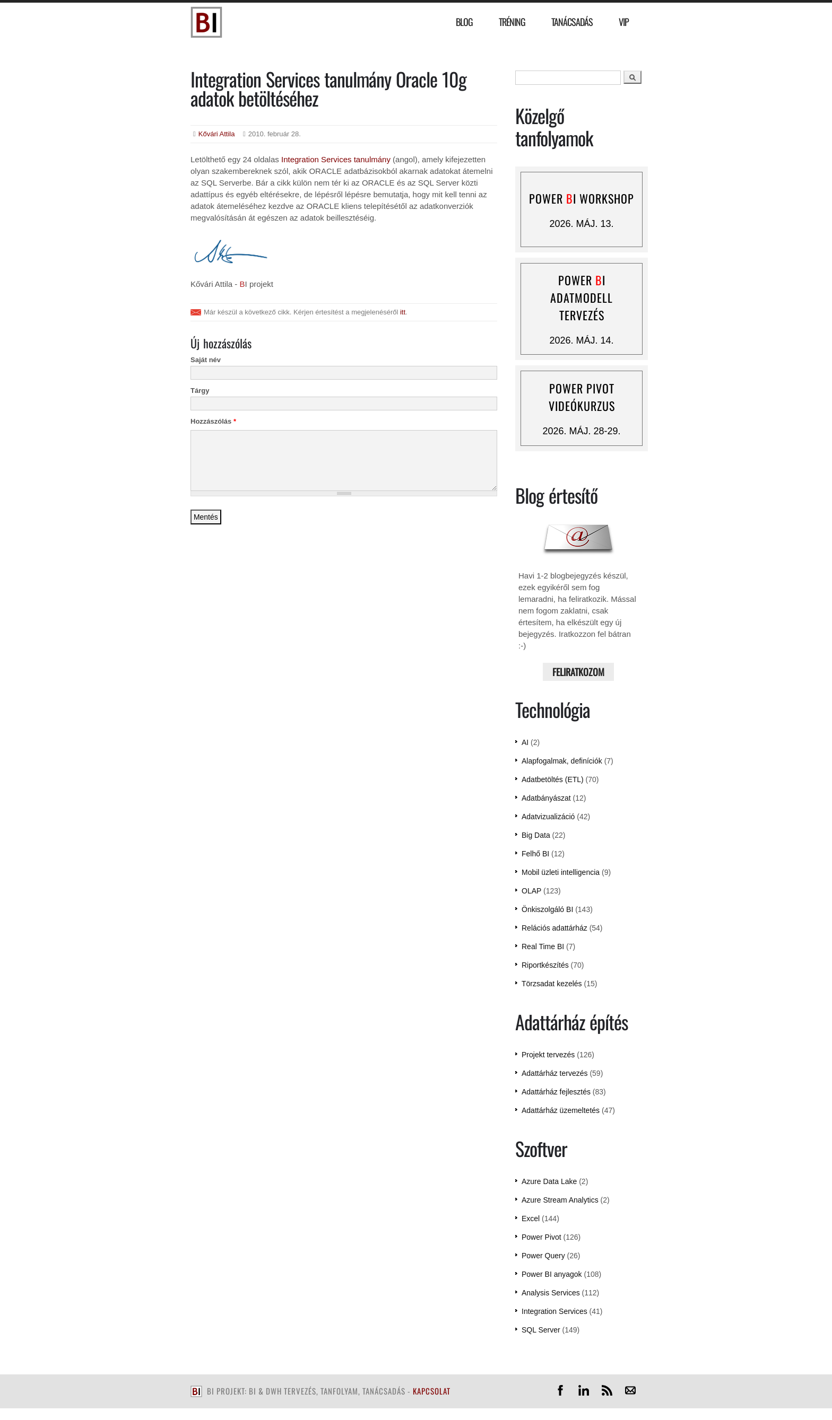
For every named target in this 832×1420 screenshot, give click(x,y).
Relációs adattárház (554, 928)
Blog (464, 22)
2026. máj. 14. (581, 340)
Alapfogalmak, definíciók (562, 761)
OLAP (531, 891)
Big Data (536, 835)
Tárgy (199, 391)
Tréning (512, 22)
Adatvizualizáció (548, 816)
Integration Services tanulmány (336, 159)
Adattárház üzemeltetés (561, 1110)
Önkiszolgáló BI (547, 909)
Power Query (543, 1255)
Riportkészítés (545, 965)
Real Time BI (543, 946)
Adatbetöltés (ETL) (553, 779)
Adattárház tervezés (555, 1073)
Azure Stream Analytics (560, 1200)
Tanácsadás (572, 22)
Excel (531, 1218)
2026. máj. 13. (581, 223)
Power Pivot (541, 1237)
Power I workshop (581, 198)
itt (402, 312)
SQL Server (541, 1330)
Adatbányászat (546, 798)
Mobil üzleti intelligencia (561, 872)
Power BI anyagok (552, 1274)
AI (525, 742)
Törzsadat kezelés (552, 983)
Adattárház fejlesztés (556, 1092)
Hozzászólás (213, 421)
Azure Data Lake (549, 1181)
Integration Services (554, 1311)
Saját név (205, 360)
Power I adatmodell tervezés (581, 297)
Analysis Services (551, 1292)
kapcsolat (431, 1391)
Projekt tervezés (548, 1054)
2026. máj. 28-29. (581, 431)
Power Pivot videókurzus (582, 397)
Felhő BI (535, 853)
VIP (624, 22)
